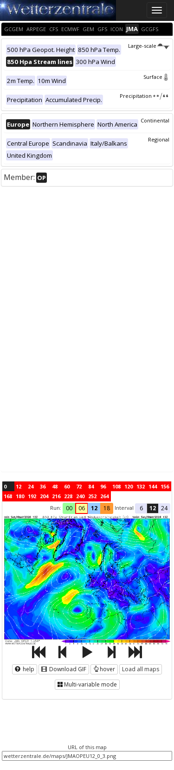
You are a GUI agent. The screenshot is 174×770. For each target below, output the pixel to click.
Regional (158, 139)
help (24, 669)
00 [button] (69, 508)
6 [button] (141, 508)
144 (152, 486)
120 (128, 486)
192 (32, 496)
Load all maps (140, 669)
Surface (156, 76)
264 (104, 496)
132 (140, 486)
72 (79, 486)
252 (92, 496)
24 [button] (164, 508)
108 (116, 486)
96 (103, 486)
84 (91, 486)
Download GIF (63, 669)
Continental (155, 120)
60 (67, 486)
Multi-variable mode (87, 684)
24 (30, 486)
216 (56, 496)
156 (165, 486)
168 (8, 496)
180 (20, 496)
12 (18, 486)
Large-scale (148, 45)
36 (42, 486)
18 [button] (106, 508)
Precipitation (144, 95)
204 (44, 496)
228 (68, 496)
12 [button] (94, 508)
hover (104, 669)
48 (55, 486)
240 (80, 496)
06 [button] (81, 508)
